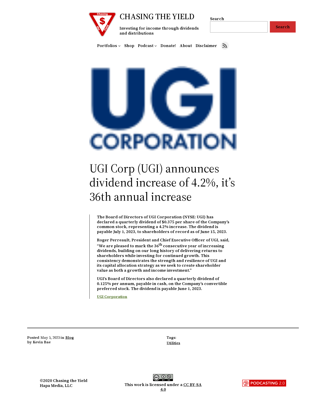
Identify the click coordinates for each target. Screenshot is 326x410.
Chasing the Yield (157, 16)
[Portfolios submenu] (119, 46)
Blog (69, 337)
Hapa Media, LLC (56, 385)
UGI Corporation (112, 296)
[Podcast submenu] (155, 46)
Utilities (173, 342)
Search (217, 18)
